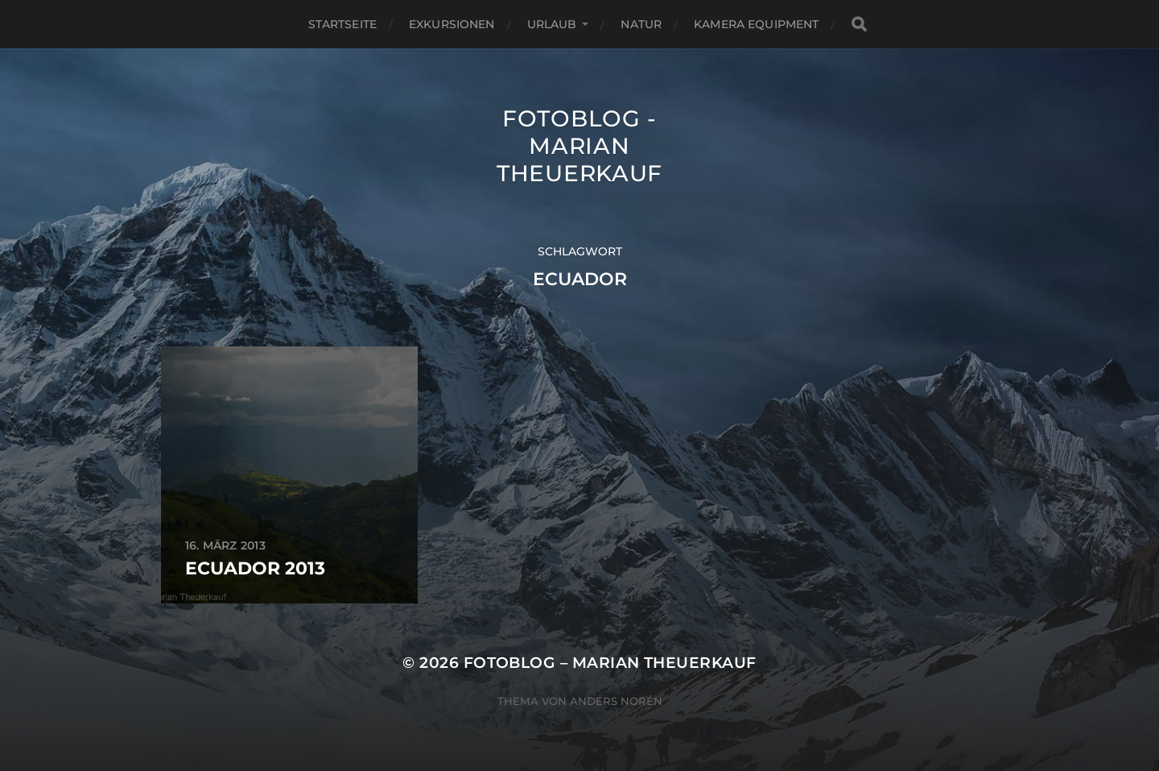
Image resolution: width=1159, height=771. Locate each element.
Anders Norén (616, 700)
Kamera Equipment (756, 24)
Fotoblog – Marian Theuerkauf (610, 662)
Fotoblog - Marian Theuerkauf (579, 146)
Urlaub (552, 24)
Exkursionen (452, 24)
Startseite (342, 24)
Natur (641, 24)
